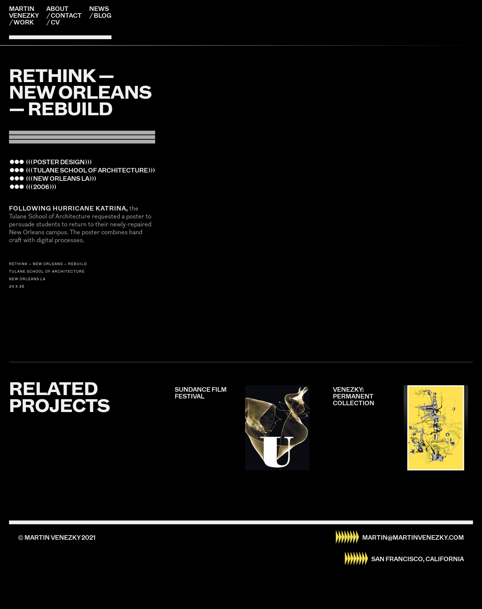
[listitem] (241, 45)
